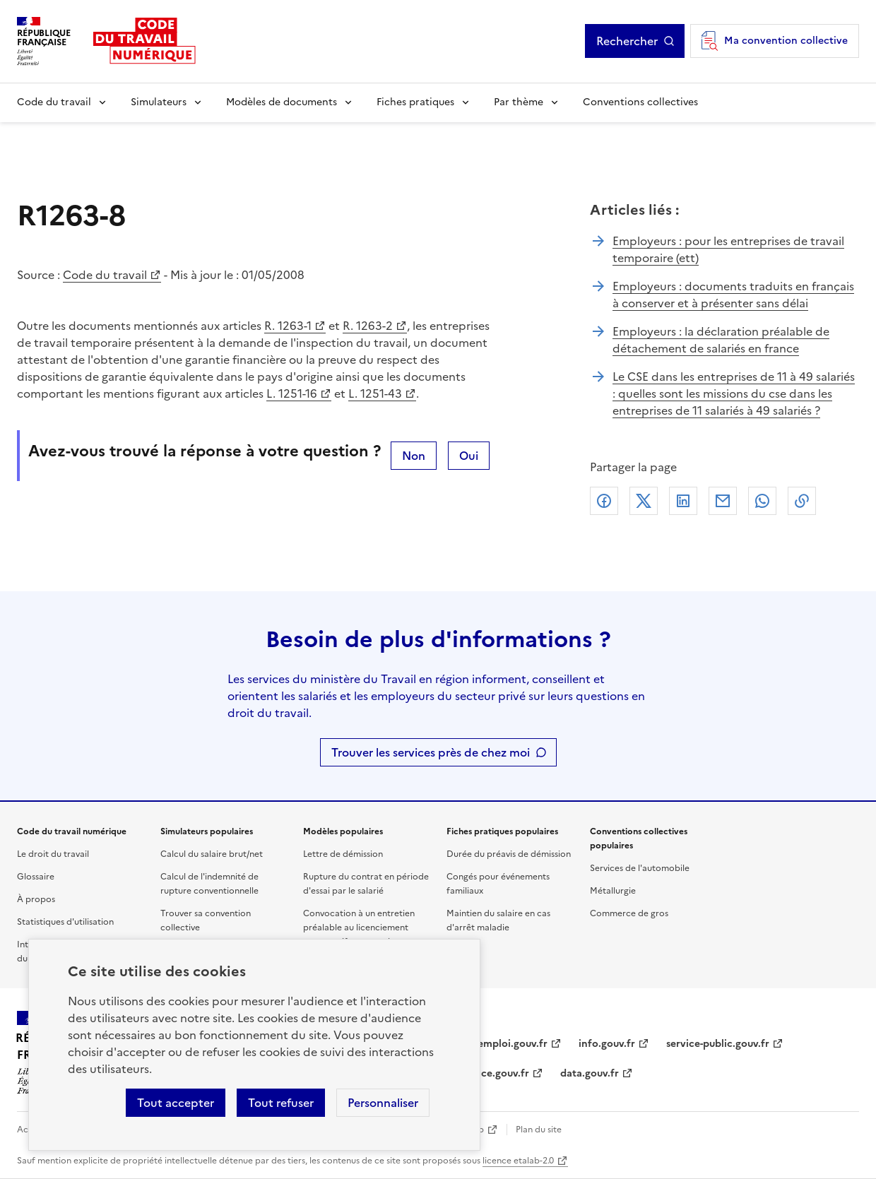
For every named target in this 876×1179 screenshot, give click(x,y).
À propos (36, 899)
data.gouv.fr (589, 1073)
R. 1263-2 (368, 325)
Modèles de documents (281, 102)
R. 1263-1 (288, 325)
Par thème (518, 102)
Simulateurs (159, 102)
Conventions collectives (640, 102)
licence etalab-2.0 (518, 1160)
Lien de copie (802, 501)
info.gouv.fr (607, 1043)
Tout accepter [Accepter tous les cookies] (175, 1102)
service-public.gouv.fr (717, 1043)
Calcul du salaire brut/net (211, 854)
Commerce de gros (629, 913)
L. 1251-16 (291, 393)
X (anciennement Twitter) (643, 501)
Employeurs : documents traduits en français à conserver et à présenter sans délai (733, 295)
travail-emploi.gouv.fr (496, 1043)
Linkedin (683, 501)
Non (413, 455)
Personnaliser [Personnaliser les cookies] (383, 1102)
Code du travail (54, 102)
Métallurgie (613, 890)
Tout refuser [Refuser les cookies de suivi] (281, 1102)
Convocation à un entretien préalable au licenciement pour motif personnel (359, 927)
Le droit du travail (53, 854)
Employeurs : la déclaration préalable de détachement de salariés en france (720, 340)
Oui (468, 455)
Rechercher (627, 40)
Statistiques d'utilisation (65, 922)
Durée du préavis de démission (508, 854)
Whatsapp (762, 501)
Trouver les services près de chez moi (430, 752)
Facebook (604, 501)
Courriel (723, 501)
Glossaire (35, 876)
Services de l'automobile (639, 868)
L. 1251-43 (375, 393)
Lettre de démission (343, 854)
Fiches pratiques (415, 102)
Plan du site (539, 1129)
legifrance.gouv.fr (486, 1073)
